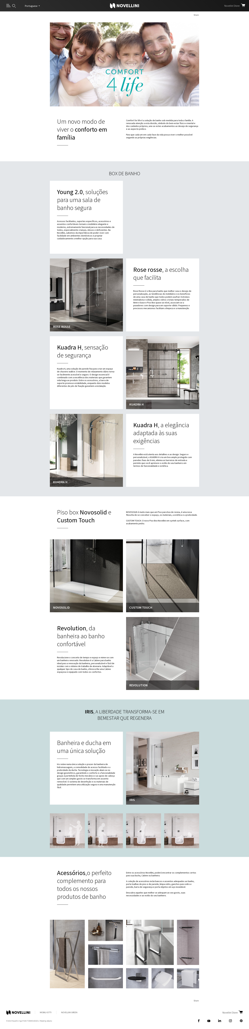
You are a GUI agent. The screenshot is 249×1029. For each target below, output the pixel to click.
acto (49, 1021)
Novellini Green (69, 1012)
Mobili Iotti (45, 1012)
